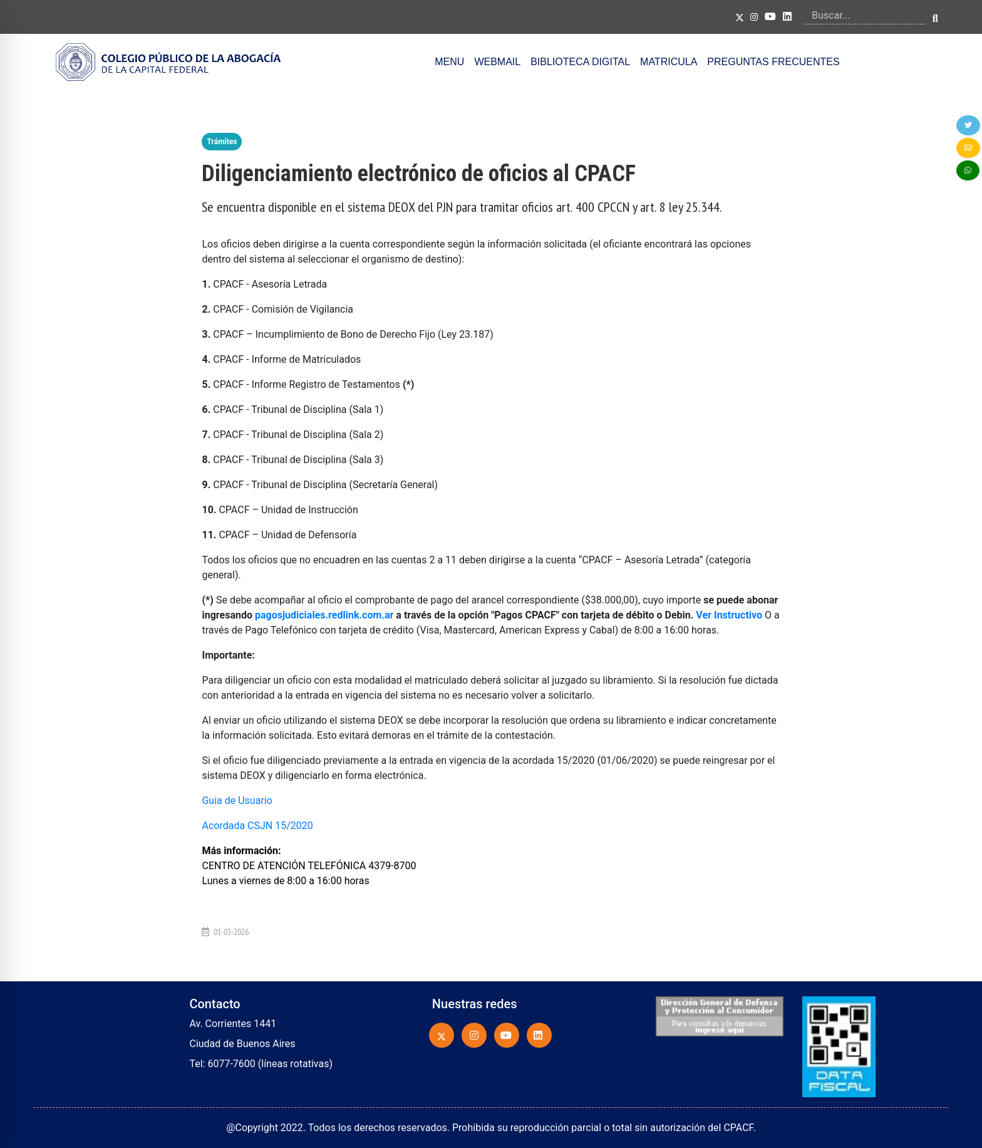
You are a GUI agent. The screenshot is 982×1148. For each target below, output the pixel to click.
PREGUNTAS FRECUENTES (773, 61)
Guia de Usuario (237, 800)
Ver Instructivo (729, 615)
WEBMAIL (497, 61)
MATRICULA (668, 61)
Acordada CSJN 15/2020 (257, 826)
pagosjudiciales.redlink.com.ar (324, 615)
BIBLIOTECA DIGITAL (580, 61)
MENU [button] (449, 61)
